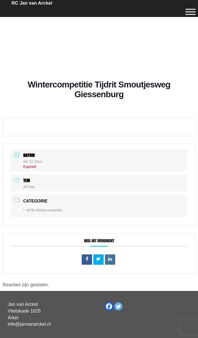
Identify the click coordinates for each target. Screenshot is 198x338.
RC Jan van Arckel (32, 3)
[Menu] (190, 12)
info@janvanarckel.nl (29, 324)
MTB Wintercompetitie (42, 210)
